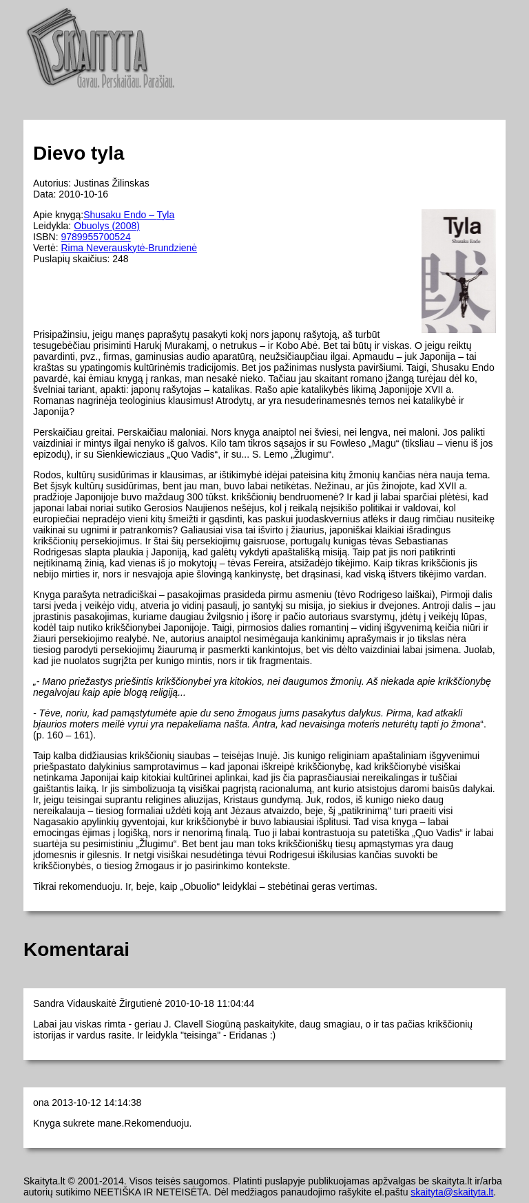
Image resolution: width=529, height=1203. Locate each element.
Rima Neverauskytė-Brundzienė (129, 247)
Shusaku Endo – (119, 214)
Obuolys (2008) (107, 225)
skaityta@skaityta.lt (452, 1191)
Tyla (166, 214)
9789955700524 (95, 236)
